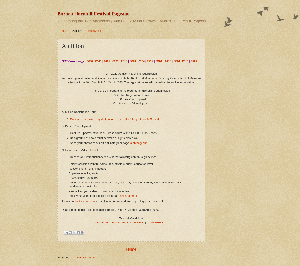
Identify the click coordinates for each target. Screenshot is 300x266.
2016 (158, 61)
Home (131, 249)
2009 (98, 61)
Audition (76, 30)
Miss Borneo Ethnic (107, 222)
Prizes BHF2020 (157, 222)
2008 (89, 61)
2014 (141, 61)
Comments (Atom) (84, 257)
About (64, 30)
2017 (168, 61)
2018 (177, 61)
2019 (185, 61)
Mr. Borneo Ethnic (133, 222)
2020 (194, 61)
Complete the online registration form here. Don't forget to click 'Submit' (114, 119)
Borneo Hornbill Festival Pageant (93, 13)
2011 (115, 61)
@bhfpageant (138, 143)
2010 (107, 61)
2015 (150, 61)
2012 (124, 61)
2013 (133, 61)
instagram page (85, 201)
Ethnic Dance (94, 30)
